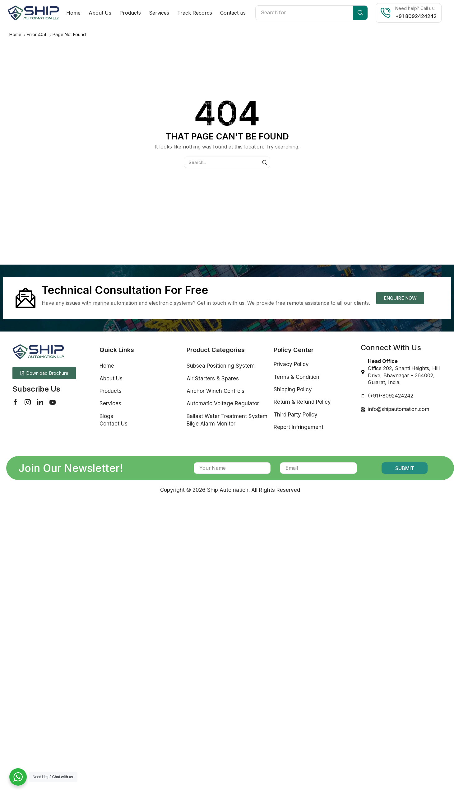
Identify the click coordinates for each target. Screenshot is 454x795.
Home (15, 34)
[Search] (360, 13)
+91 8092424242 (416, 16)
